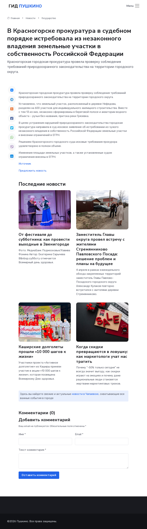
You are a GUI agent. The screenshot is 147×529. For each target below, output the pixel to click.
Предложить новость (32, 170)
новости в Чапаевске (85, 393)
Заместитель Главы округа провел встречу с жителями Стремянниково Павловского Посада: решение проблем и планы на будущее (100, 249)
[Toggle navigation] (133, 6)
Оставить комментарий (39, 475)
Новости (30, 18)
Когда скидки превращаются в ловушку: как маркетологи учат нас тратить (102, 354)
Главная (13, 18)
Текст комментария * (32, 449)
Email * (79, 434)
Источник (25, 163)
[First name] (45, 441)
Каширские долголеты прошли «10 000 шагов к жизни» (42, 351)
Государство (49, 18)
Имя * (22, 434)
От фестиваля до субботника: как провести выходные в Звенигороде (44, 239)
